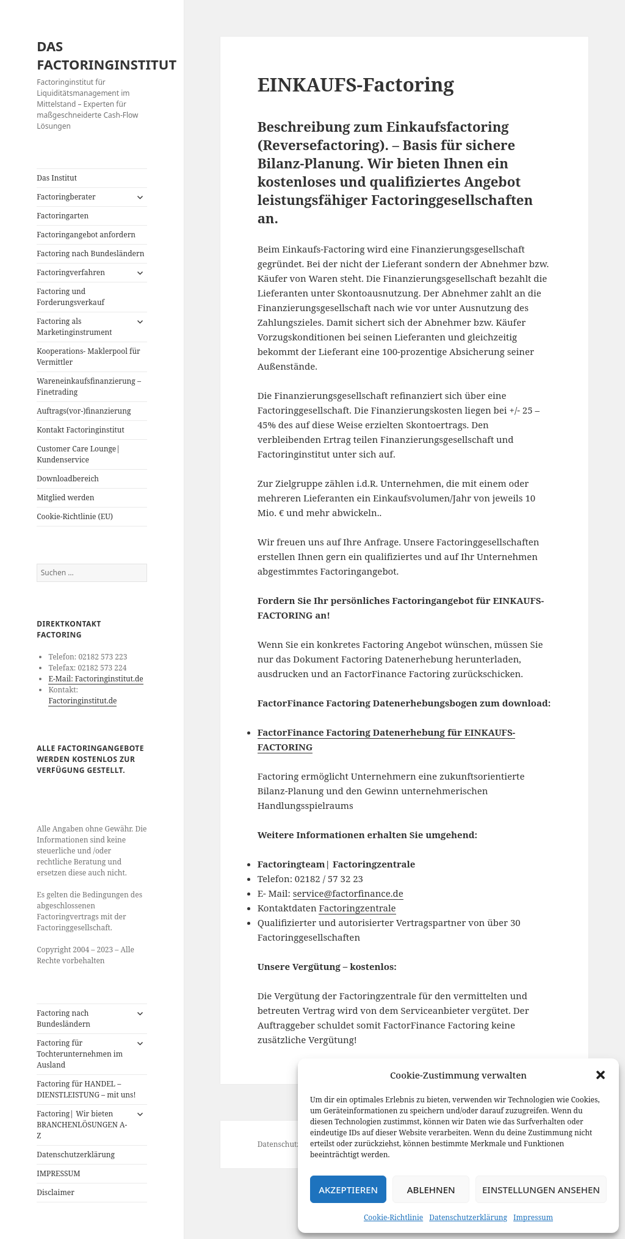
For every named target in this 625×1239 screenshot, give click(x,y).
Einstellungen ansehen (541, 1189)
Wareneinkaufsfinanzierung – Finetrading (89, 386)
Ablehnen (431, 1189)
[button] (600, 1075)
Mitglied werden (65, 497)
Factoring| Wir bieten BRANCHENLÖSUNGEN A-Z (82, 1124)
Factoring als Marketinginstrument (74, 326)
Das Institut (57, 178)
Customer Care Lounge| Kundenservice (78, 454)
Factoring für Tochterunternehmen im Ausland (80, 1054)
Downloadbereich (68, 478)
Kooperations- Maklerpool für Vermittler (88, 356)
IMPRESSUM (58, 1173)
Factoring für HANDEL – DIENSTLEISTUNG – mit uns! (86, 1089)
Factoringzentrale (357, 908)
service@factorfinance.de (348, 893)
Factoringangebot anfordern (86, 234)
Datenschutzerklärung (468, 1217)
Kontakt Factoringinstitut (80, 430)
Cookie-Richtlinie (393, 1217)
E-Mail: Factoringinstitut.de (95, 678)
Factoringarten (63, 215)
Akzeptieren (348, 1189)
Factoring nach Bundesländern (90, 253)
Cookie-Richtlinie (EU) (75, 516)
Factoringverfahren (71, 272)
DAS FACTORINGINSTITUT (106, 55)
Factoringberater (66, 197)
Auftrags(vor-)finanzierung (84, 411)
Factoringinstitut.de (82, 700)
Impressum (533, 1217)
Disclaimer (55, 1192)
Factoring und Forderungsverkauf (70, 296)
